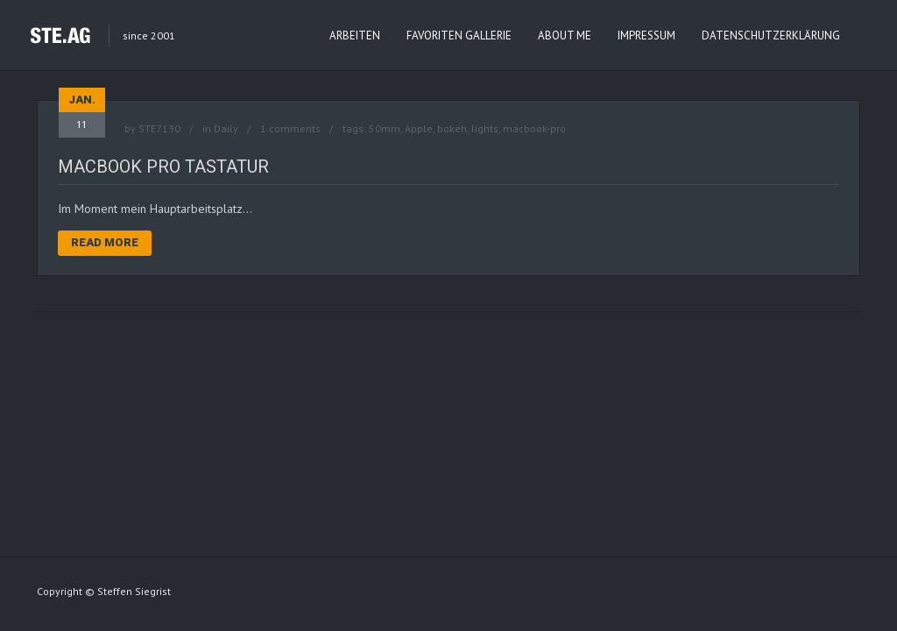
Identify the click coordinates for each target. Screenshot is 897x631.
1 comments (290, 128)
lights (484, 128)
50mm (384, 128)
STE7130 (159, 128)
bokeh (452, 128)
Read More (104, 242)
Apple (419, 128)
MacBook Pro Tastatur (163, 166)
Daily (226, 128)
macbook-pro (534, 128)
